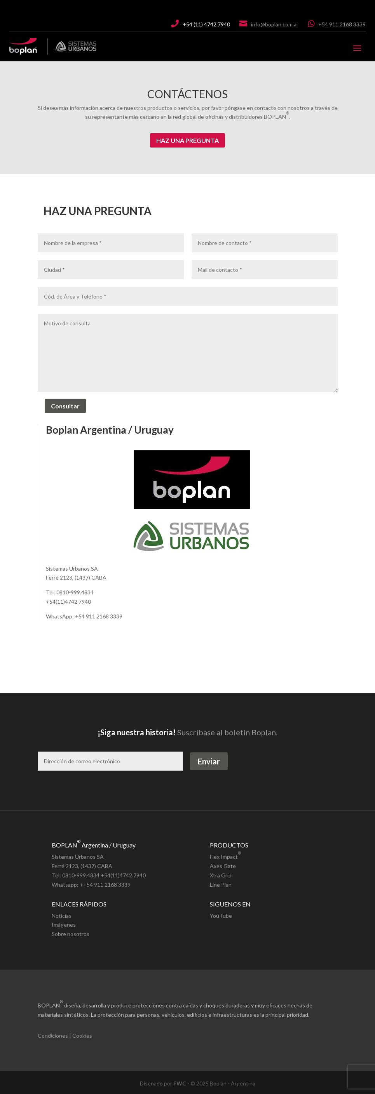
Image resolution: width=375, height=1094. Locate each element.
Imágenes (64, 924)
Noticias (62, 915)
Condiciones (53, 1035)
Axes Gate (223, 866)
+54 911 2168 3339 (342, 24)
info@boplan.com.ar (274, 24)
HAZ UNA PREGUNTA (187, 140)
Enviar (209, 761)
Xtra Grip (221, 875)
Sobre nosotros (70, 934)
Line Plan (221, 884)
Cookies (82, 1035)
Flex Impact (225, 854)
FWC (179, 1083)
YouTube (221, 915)
